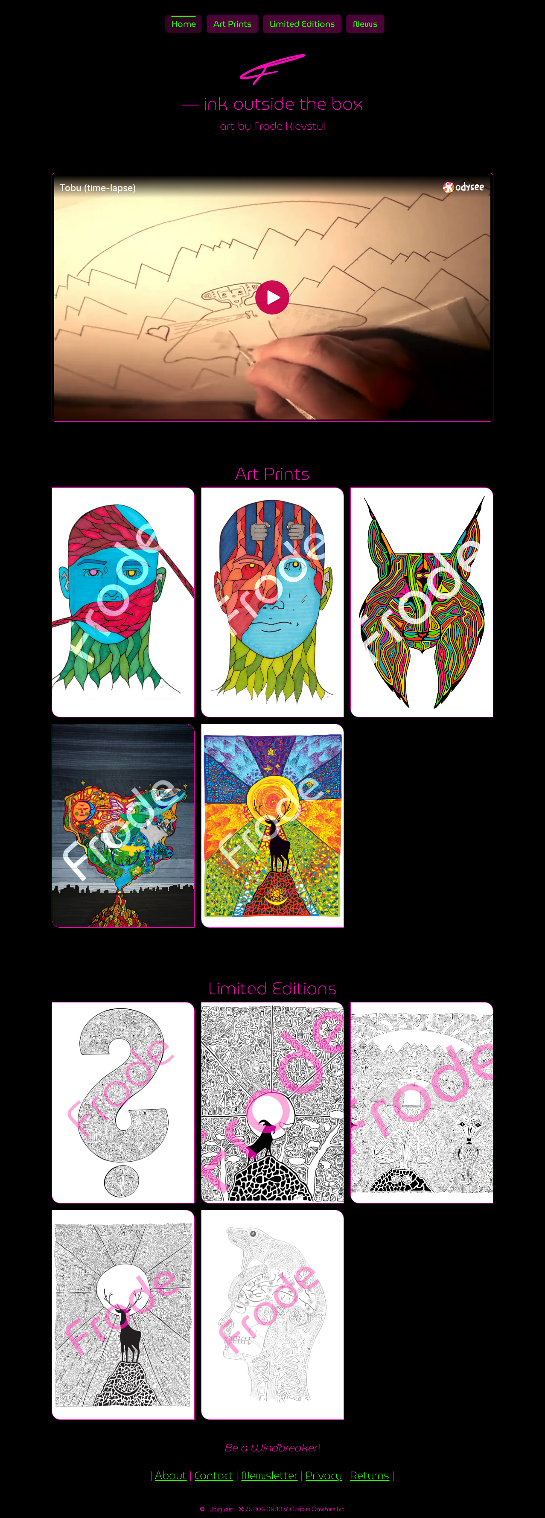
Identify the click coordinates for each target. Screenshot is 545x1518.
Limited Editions (302, 24)
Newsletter (269, 1475)
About (171, 1475)
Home (184, 24)
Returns (369, 1475)
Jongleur (221, 1509)
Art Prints (232, 24)
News (365, 24)
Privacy (324, 1475)
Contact (214, 1475)
